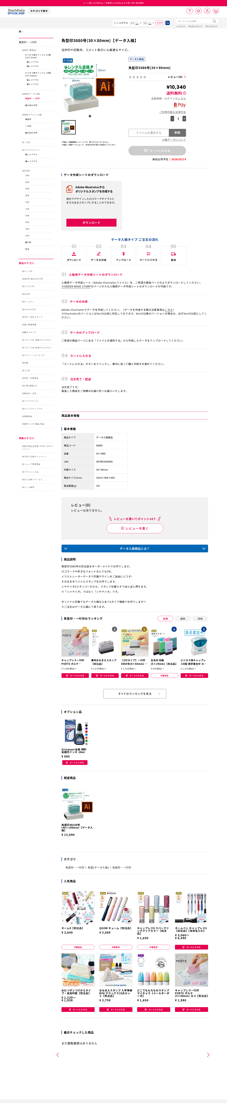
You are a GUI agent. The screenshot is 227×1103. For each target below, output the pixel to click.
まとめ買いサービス (33, 479)
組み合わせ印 (31, 105)
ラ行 (27, 229)
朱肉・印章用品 (31, 378)
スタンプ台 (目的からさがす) (37, 347)
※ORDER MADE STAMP (76, 286)
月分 (27, 249)
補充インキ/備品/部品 (34, 424)
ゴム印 (27, 370)
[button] (68, 127)
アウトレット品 (31, 472)
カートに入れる (75, 675)
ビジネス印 (29, 286)
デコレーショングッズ (34, 355)
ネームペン (29, 301)
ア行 (27, 175)
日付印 (27, 294)
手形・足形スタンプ (33, 317)
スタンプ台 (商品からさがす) (37, 340)
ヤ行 (27, 222)
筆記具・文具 (30, 393)
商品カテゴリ (26, 263)
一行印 (28, 126)
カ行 (27, 182)
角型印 (28, 119)
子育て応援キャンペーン (35, 456)
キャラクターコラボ (33, 408)
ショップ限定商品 (32, 464)
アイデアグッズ (31, 401)
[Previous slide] (66, 85)
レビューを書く (137, 528)
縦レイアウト (33, 62)
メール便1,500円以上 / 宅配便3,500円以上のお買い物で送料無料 (113, 3)
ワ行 (27, 235)
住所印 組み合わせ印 (33, 278)
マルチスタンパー (32, 150)
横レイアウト (33, 66)
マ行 (27, 215)
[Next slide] (114, 85)
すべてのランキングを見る (135, 694)
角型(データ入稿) (32, 94)
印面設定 (164, 675)
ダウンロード (91, 222)
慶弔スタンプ (30, 332)
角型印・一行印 (28, 42)
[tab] (90, 116)
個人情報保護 (30, 324)
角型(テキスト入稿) (33, 114)
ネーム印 (28, 271)
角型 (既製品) (30, 50)
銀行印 (28, 242)
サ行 (27, 188)
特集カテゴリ (26, 438)
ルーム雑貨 (29, 487)
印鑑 (26, 362)
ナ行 (27, 202)
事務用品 (28, 416)
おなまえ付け (30, 309)
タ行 (27, 195)
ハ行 (27, 209)
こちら (182, 98)
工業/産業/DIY (31, 385)
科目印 (27, 170)
